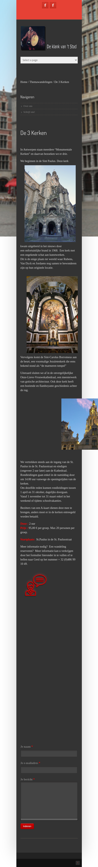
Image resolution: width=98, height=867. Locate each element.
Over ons (28, 106)
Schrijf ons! (29, 112)
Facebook (45, 5)
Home (23, 82)
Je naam (26, 746)
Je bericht (27, 779)
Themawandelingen (40, 82)
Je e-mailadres (30, 763)
